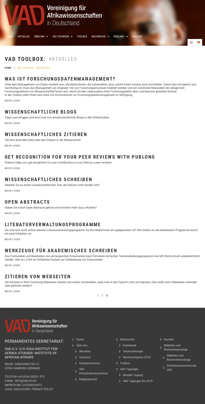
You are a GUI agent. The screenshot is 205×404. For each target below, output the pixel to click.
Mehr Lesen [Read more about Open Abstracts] (12, 213)
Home (10, 36)
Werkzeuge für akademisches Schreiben (61, 250)
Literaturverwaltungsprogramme (53, 224)
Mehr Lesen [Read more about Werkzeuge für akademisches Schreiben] (12, 265)
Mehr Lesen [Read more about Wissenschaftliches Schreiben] (12, 190)
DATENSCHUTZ (32, 385)
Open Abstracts (27, 202)
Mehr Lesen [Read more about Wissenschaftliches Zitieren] (12, 145)
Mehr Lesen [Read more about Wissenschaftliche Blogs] (12, 123)
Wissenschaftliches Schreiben (48, 179)
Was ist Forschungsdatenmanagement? (60, 79)
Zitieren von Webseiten (38, 276)
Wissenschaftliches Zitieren (46, 134)
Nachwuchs (100, 37)
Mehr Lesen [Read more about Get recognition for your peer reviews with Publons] (12, 168)
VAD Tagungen (62, 37)
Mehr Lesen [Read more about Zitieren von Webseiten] (12, 291)
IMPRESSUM (13, 385)
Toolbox (82, 36)
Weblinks (121, 37)
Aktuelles (24, 36)
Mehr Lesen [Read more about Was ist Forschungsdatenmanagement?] (12, 100)
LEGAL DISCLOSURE (17, 389)
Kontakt (137, 36)
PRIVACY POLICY (42, 389)
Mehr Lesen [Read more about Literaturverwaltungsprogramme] (12, 239)
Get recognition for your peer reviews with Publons (80, 157)
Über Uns (41, 37)
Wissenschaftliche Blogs (41, 112)
